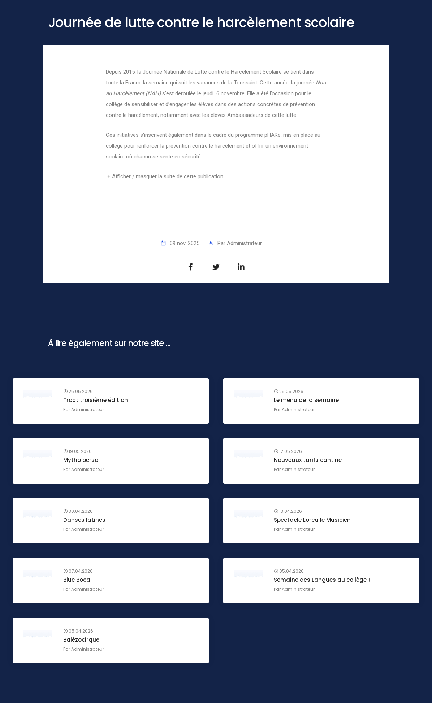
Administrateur (244, 243)
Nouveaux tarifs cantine (308, 460)
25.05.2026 (78, 391)
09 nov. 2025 (184, 243)
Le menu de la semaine (306, 400)
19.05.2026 (77, 451)
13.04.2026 (288, 511)
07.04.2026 (78, 571)
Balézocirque (81, 639)
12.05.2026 (288, 451)
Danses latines (84, 520)
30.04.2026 (78, 511)
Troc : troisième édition (95, 400)
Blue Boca (76, 580)
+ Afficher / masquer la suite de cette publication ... (167, 176)
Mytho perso (80, 460)
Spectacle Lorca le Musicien (312, 520)
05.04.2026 (289, 571)
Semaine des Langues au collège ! (322, 580)
